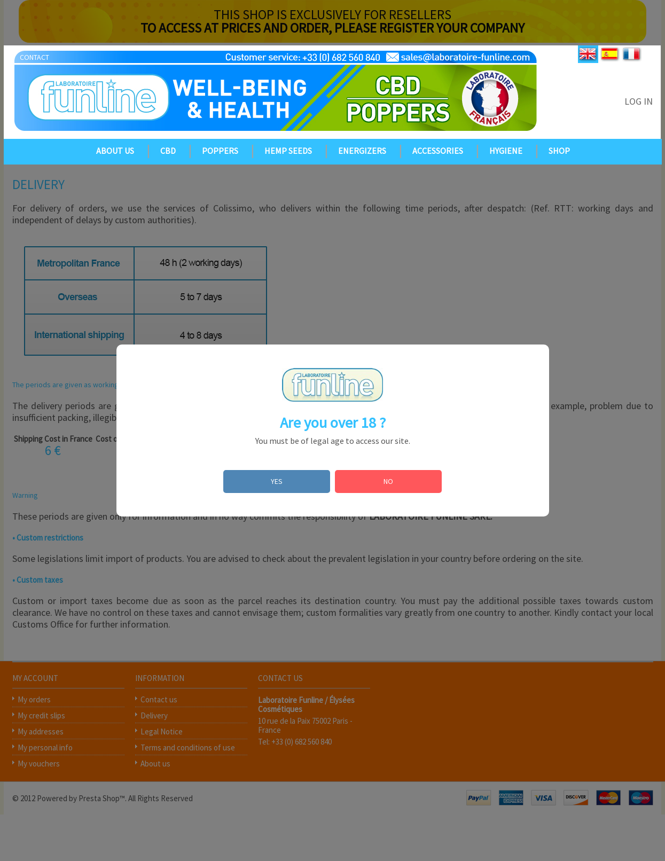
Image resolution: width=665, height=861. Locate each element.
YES (277, 481)
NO (388, 481)
